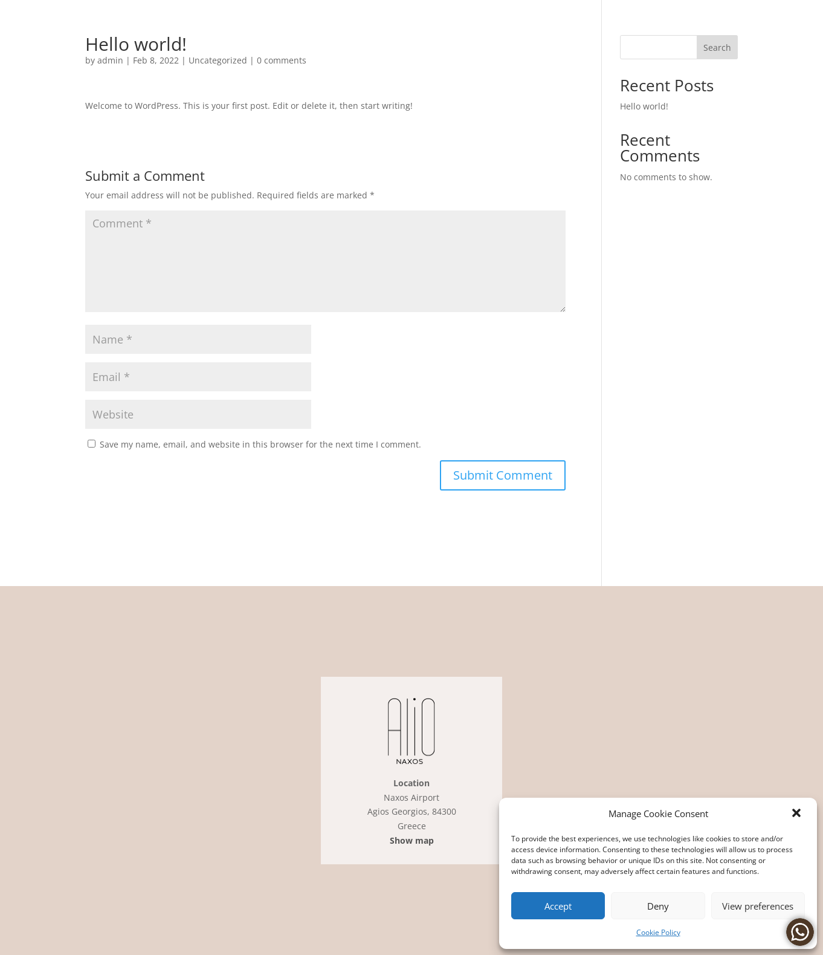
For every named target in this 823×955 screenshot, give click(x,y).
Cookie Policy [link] (658, 932)
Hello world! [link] (644, 106)
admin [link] (110, 60)
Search (717, 47)
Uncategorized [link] (218, 60)
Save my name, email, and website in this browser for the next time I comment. (260, 444)
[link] (797, 814)
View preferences (757, 906)
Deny (658, 906)
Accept (558, 906)
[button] (503, 475)
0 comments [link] (281, 60)
